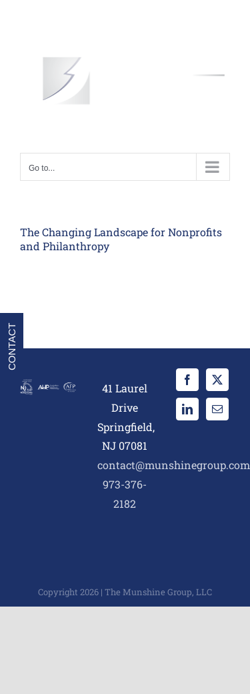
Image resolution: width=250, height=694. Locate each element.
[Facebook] (187, 379)
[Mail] (217, 409)
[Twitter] (217, 379)
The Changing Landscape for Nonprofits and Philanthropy (121, 239)
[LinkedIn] (187, 409)
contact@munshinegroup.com (173, 465)
